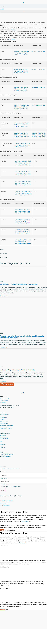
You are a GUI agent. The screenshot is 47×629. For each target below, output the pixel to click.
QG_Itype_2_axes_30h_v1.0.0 (22, 211)
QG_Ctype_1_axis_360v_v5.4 (21, 87)
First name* (3, 472)
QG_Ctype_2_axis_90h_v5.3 (21, 90)
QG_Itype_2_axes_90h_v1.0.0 (22, 213)
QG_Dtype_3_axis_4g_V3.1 (39, 135)
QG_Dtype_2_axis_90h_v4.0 (21, 126)
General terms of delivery (6, 500)
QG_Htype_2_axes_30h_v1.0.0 (22, 163)
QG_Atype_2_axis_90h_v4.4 (21, 54)
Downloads (3, 444)
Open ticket (3, 435)
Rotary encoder (4, 423)
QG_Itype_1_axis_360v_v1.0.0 (22, 209)
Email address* (4, 478)
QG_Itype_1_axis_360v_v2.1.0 (22, 229)
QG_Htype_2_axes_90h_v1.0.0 (22, 164)
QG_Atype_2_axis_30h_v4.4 (21, 53)
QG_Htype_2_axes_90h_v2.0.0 (22, 174)
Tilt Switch (2, 419)
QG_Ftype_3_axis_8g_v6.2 (38, 105)
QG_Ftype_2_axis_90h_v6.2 (21, 108)
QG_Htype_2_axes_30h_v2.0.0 (22, 173)
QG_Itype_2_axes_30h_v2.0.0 (22, 221)
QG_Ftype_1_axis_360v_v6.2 (21, 105)
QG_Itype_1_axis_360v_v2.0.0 (22, 219)
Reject (5, 530)
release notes (11, 39)
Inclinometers (3, 417)
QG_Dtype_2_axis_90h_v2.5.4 (21, 146)
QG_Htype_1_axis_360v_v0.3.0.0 (23, 191)
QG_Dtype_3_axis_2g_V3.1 (39, 133)
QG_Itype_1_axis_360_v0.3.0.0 (23, 239)
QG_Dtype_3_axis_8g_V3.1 (39, 136)
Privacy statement (5, 504)
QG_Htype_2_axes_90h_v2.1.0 (22, 185)
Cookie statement (4, 505)
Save (7, 609)
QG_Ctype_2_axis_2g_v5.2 (38, 87)
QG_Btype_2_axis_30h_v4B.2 (21, 71)
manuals (13, 29)
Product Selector (4, 414)
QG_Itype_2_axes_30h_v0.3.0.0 (23, 241)
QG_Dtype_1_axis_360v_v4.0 (21, 123)
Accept (2, 530)
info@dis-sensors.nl (6, 456)
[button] (23, 11)
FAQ (1, 441)
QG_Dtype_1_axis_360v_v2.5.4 (22, 143)
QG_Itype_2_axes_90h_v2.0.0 (22, 223)
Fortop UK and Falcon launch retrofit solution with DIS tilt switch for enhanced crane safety (22, 337)
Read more (3, 296)
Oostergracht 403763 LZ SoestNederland (4, 400)
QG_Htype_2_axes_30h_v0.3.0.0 (23, 193)
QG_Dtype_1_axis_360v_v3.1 (21, 136)
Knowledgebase (4, 438)
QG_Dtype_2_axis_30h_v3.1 (21, 135)
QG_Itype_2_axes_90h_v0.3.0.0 (23, 243)
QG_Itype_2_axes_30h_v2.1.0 (22, 231)
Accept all (2, 609)
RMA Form (3, 447)
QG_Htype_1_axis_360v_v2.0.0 (23, 171)
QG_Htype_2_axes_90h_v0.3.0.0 (23, 195)
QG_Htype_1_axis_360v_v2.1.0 (23, 181)
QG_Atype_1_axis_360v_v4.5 (21, 51)
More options (11, 530)
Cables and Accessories (6, 425)
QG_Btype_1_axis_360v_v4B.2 (21, 69)
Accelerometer (4, 421)
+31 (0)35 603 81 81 (7, 454)
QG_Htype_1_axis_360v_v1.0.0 (23, 161)
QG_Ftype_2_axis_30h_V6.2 (21, 107)
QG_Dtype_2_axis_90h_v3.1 (21, 133)
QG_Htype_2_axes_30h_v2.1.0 (22, 183)
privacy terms (16, 486)
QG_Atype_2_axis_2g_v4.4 (38, 51)
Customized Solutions (5, 428)
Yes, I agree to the (11, 486)
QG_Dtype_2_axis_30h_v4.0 (21, 125)
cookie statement (25, 521)
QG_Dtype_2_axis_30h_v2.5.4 (21, 145)
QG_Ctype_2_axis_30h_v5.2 (21, 89)
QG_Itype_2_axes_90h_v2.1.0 (22, 233)
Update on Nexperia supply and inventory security (17, 370)
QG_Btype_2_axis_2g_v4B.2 (38, 69)
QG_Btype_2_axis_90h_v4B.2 (21, 72)
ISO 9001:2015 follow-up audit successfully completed (19, 284)
